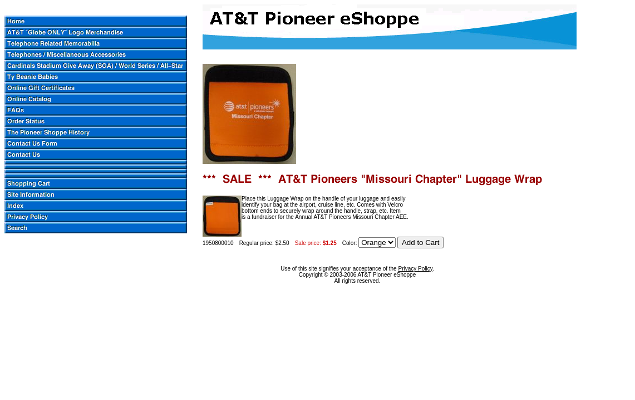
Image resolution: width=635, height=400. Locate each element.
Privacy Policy (415, 269)
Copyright (311, 275)
